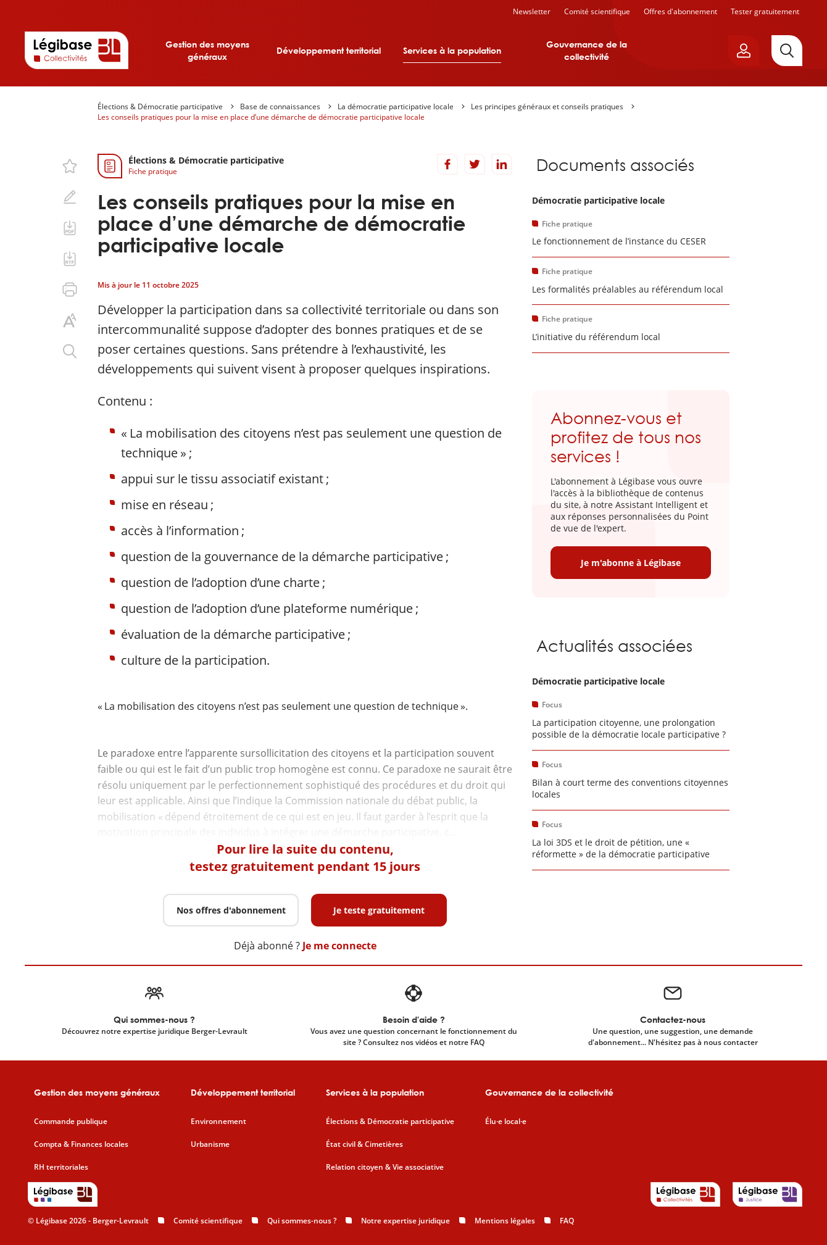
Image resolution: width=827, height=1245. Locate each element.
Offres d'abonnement (680, 11)
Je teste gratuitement (379, 910)
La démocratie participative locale (396, 106)
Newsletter (532, 11)
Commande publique (70, 1121)
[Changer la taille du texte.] (69, 320)
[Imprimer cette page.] (69, 289)
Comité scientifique (597, 11)
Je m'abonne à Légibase (631, 562)
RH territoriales (61, 1167)
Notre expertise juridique (405, 1220)
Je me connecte (339, 945)
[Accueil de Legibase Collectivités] (76, 50)
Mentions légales (505, 1220)
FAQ (567, 1220)
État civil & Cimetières (364, 1144)
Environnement (218, 1121)
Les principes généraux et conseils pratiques (547, 106)
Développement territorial (328, 50)
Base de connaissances (280, 106)
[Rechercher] (786, 50)
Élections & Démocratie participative (160, 106)
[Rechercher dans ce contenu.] (69, 351)
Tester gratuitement (765, 11)
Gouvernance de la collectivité (586, 50)
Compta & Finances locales (81, 1144)
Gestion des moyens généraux (207, 50)
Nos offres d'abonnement (231, 910)
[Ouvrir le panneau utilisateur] (743, 50)
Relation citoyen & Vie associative (385, 1167)
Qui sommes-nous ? (301, 1220)
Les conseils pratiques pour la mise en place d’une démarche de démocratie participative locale (261, 117)
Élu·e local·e (505, 1121)
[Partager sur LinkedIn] (501, 164)
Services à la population (452, 50)
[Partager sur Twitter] (474, 164)
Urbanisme (210, 1144)
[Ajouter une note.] (69, 197)
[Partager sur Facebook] (447, 164)
